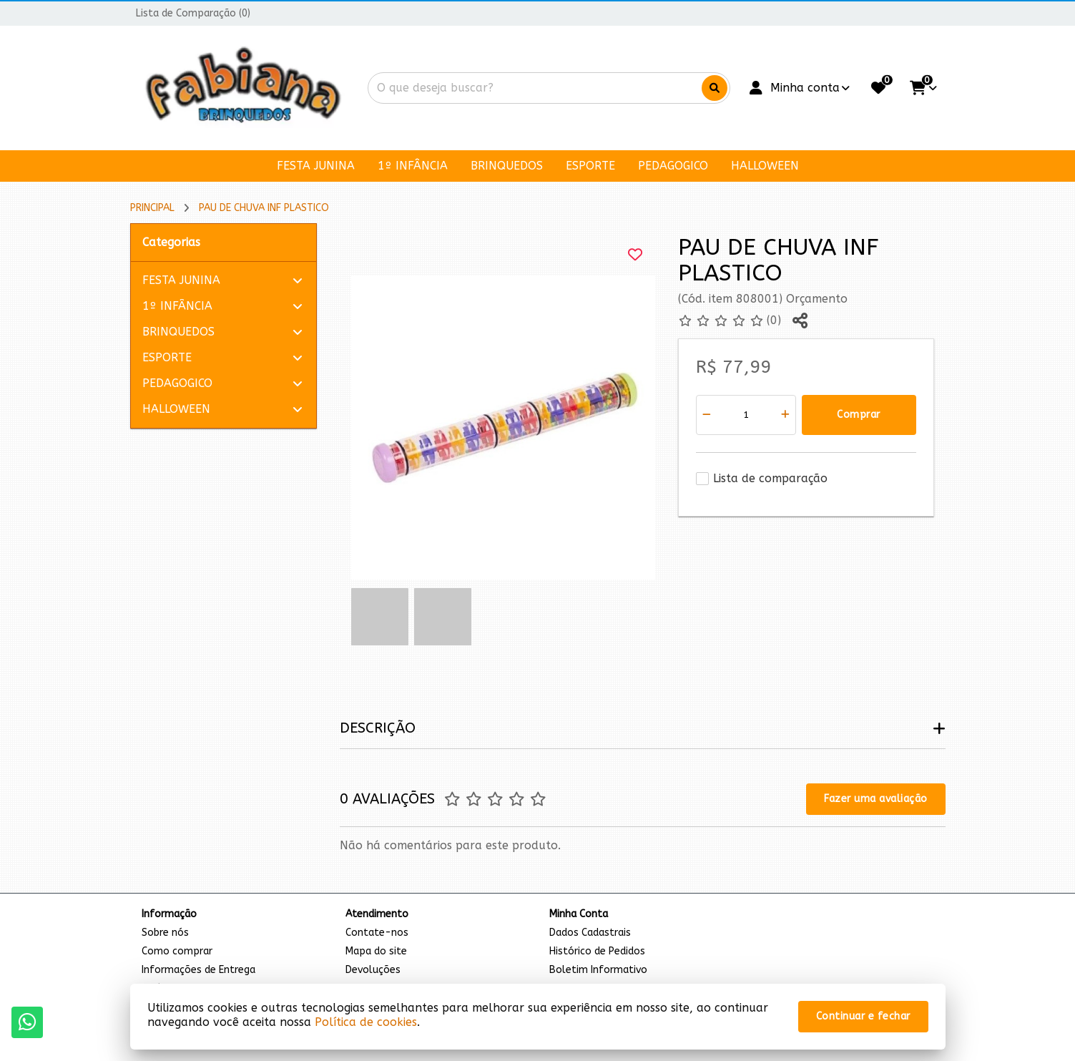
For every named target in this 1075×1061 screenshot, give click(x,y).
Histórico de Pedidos (597, 951)
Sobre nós (165, 932)
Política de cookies (366, 1022)
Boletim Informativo (598, 970)
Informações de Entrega (198, 970)
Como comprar (177, 951)
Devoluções (373, 970)
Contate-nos (376, 932)
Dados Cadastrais (590, 932)
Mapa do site (376, 951)
